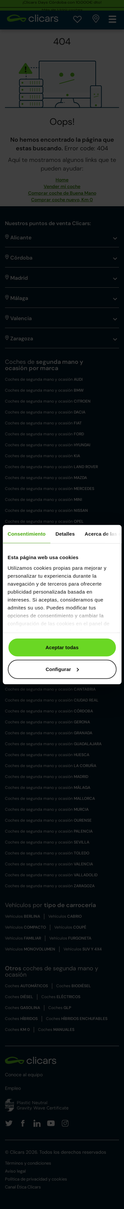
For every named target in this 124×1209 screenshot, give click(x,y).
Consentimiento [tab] (27, 534)
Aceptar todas (61, 647)
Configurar (62, 669)
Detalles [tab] (65, 534)
